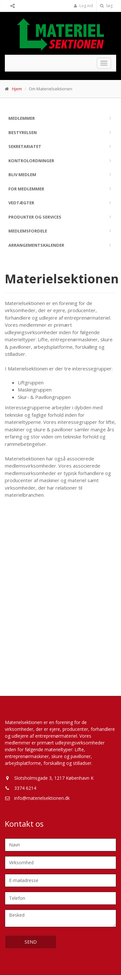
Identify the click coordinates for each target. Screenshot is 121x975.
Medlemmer (21, 118)
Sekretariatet (24, 146)
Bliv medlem (22, 174)
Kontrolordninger (31, 161)
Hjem (17, 89)
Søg (106, 5)
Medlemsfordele (27, 231)
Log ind (83, 5)
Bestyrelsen (22, 132)
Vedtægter (21, 203)
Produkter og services (34, 217)
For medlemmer (26, 189)
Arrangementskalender (36, 245)
